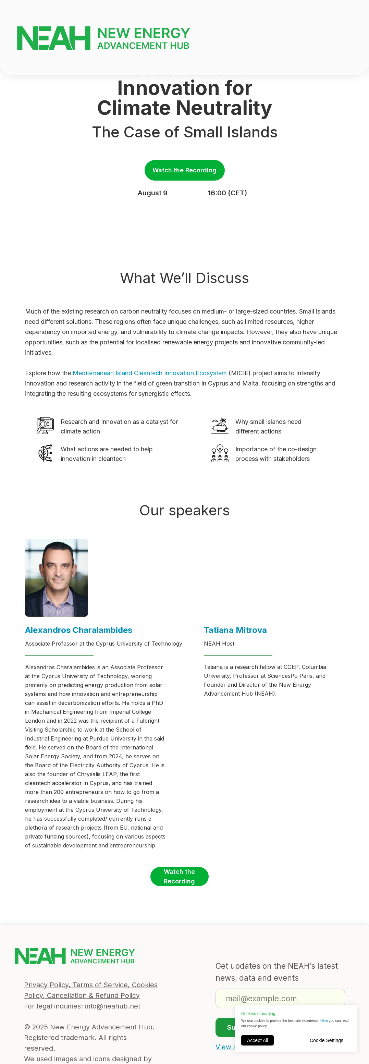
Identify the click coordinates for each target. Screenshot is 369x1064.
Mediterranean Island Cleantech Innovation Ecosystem (150, 373)
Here (324, 1021)
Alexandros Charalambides (78, 630)
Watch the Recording (184, 170)
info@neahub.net (112, 1006)
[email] (280, 998)
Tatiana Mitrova (235, 630)
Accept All (257, 1040)
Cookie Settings (326, 1040)
